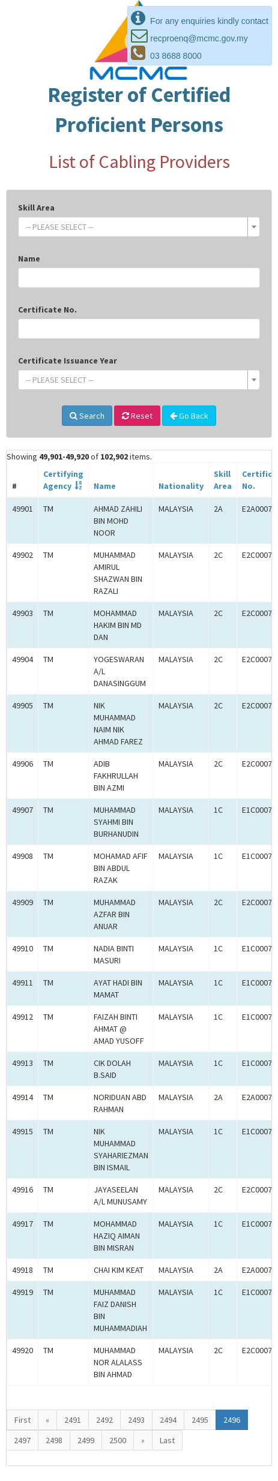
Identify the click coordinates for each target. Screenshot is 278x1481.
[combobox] (139, 227)
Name (29, 258)
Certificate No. (47, 309)
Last (167, 1440)
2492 (104, 1419)
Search (87, 415)
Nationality (181, 485)
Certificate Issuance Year (67, 360)
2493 (136, 1419)
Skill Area (36, 207)
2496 (231, 1419)
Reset (137, 415)
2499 (85, 1440)
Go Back (189, 415)
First (22, 1419)
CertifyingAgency (63, 479)
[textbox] (135, 227)
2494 (168, 1419)
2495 (200, 1419)
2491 (72, 1419)
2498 (54, 1440)
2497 (22, 1440)
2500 (117, 1440)
